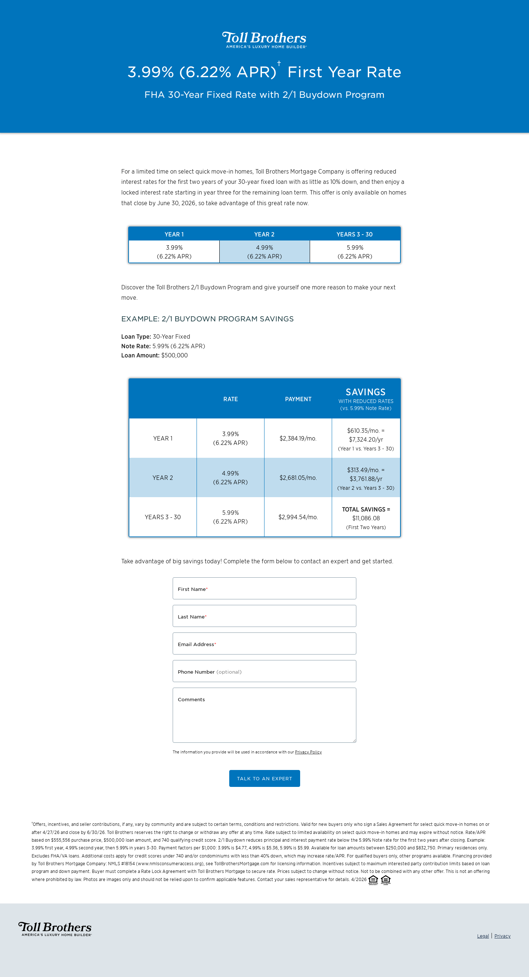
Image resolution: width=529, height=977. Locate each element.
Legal (483, 936)
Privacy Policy (308, 751)
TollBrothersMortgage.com (241, 863)
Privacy (502, 936)
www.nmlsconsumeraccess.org (170, 863)
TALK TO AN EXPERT (264, 778)
